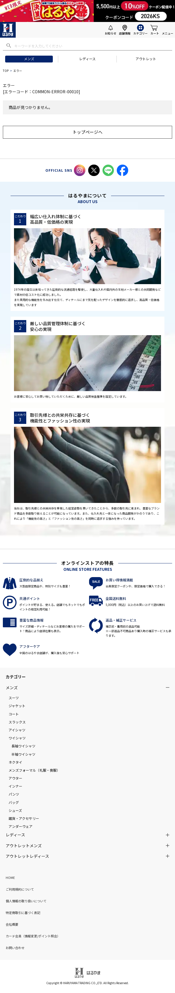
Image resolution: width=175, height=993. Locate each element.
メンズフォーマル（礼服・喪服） (34, 770)
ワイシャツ (17, 737)
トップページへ (87, 132)
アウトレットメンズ (24, 845)
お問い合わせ (15, 947)
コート (14, 713)
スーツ (14, 697)
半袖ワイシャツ (23, 754)
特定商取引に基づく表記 (23, 912)
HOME (10, 877)
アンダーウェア (21, 826)
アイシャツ (17, 729)
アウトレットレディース (27, 856)
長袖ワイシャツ (23, 745)
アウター (15, 778)
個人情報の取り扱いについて (26, 901)
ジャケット (17, 705)
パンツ (14, 794)
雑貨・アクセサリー (24, 818)
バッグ (14, 802)
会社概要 (12, 924)
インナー (15, 786)
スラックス (17, 721)
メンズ (29, 58)
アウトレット (146, 58)
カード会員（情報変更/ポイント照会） (33, 936)
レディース (87, 58)
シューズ (15, 810)
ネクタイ (15, 762)
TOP (6, 70)
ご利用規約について (20, 889)
